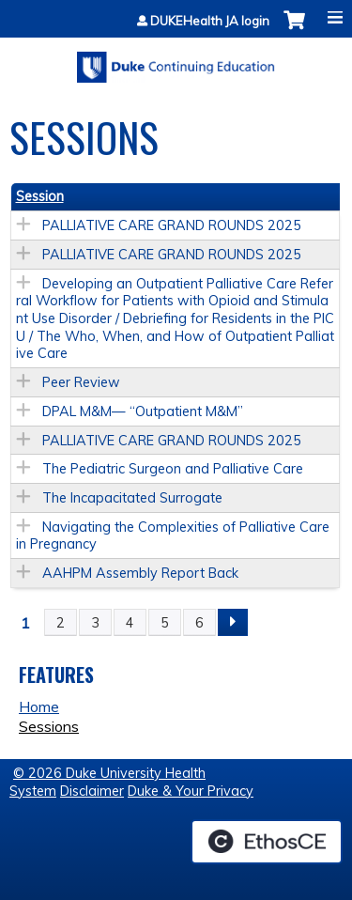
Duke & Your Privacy (190, 791)
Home (39, 706)
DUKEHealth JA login (209, 21)
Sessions (49, 726)
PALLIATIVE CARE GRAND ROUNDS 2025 (171, 225)
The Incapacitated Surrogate (132, 497)
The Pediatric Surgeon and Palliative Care (172, 468)
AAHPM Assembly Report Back (140, 573)
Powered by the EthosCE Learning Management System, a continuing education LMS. (267, 841)
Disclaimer (92, 791)
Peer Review (81, 382)
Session (40, 196)
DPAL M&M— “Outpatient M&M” (142, 411)
